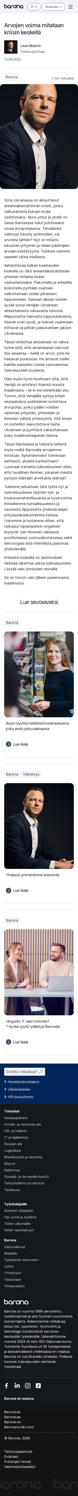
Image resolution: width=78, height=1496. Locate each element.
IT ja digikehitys (16, 1137)
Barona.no (12, 1422)
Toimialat (12, 1111)
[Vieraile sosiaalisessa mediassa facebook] (6, 1385)
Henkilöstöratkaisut (23, 1082)
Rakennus (12, 1170)
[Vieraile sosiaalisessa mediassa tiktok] (38, 1385)
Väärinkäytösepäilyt (20, 1467)
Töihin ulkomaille (17, 1223)
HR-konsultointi (20, 1097)
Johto (9, 1266)
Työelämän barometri (21, 1260)
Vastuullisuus (14, 1247)
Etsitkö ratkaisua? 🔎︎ (24, 1071)
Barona (11, 77)
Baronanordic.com (18, 1427)
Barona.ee (12, 1417)
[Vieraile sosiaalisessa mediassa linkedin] (17, 1385)
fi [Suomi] (34, 7)
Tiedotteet (12, 1279)
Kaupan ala (13, 1144)
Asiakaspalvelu (15, 1118)
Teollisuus (12, 1190)
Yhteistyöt (12, 1273)
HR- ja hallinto (15, 1131)
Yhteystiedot (14, 1286)
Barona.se (12, 1412)
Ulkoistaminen (19, 1089)
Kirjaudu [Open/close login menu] (53, 7)
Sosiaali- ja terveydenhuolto (26, 1176)
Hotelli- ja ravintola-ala (22, 1124)
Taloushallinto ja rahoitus (24, 1183)
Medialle (10, 1253)
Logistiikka (12, 1150)
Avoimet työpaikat (18, 1210)
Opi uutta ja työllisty (20, 1217)
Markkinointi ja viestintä (23, 1157)
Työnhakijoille (15, 1204)
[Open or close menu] (70, 7)
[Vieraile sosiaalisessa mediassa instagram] (27, 1385)
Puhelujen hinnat (17, 1462)
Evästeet (11, 1456)
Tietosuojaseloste (18, 1451)
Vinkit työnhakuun (19, 1230)
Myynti (9, 1163)
